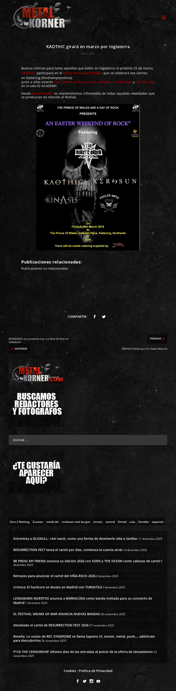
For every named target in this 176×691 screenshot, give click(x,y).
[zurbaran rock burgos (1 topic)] (75, 521)
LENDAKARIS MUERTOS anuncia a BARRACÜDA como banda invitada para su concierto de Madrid (82, 600)
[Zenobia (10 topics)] (143, 521)
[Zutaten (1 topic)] (37, 521)
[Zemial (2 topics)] (122, 521)
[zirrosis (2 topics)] (98, 521)
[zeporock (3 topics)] (158, 521)
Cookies (70, 671)
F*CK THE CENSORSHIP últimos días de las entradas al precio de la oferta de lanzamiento (83, 652)
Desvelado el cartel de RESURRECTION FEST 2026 (51, 625)
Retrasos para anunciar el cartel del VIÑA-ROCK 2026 (54, 576)
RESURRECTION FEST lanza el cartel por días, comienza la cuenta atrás (68, 550)
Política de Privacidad (96, 671)
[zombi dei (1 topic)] (52, 521)
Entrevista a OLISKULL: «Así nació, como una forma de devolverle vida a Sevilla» (75, 538)
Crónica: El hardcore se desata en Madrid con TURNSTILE (57, 587)
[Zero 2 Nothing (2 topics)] (20, 521)
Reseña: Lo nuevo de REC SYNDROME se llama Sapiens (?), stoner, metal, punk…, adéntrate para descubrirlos (84, 638)
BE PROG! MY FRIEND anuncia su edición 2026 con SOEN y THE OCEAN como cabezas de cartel (86, 561)
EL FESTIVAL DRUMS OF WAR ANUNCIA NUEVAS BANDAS (56, 614)
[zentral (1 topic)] (110, 521)
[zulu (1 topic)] (132, 521)
